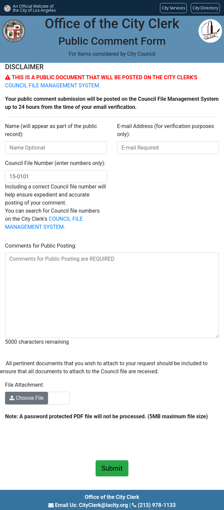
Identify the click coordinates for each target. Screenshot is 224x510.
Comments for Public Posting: (40, 246)
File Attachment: (24, 385)
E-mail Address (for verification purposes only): (165, 130)
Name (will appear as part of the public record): (51, 130)
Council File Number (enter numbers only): (55, 163)
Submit (111, 468)
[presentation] (56, 439)
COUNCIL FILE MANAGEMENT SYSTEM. (53, 85)
